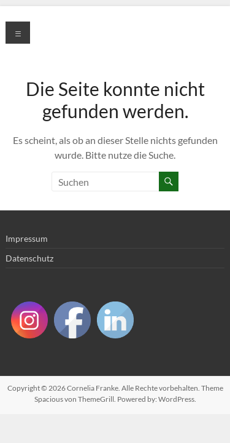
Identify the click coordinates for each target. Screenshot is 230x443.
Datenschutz (29, 258)
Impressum (27, 238)
